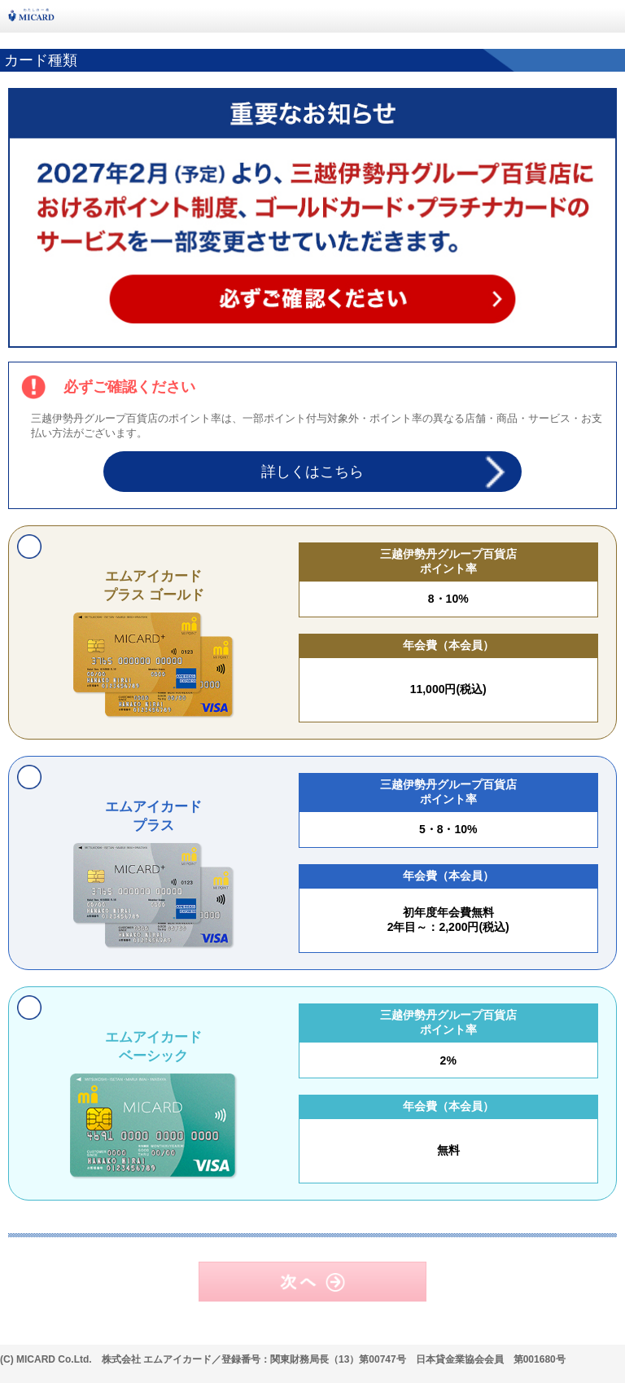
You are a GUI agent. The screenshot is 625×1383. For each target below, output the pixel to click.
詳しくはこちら (312, 471)
